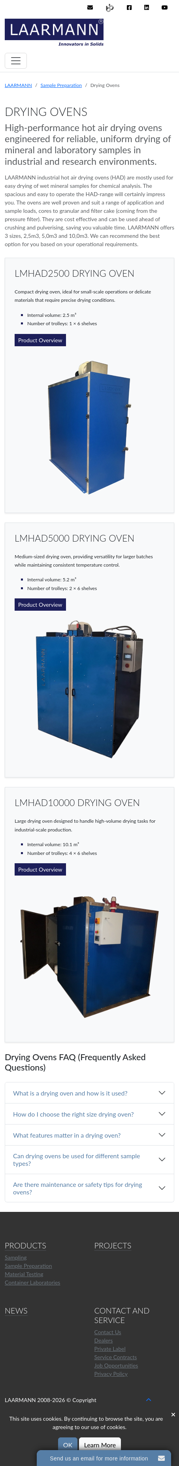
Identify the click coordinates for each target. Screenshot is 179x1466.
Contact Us (107, 1332)
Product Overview (40, 340)
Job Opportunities (116, 1365)
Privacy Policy (111, 1373)
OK (67, 1445)
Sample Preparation (61, 85)
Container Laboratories (32, 1282)
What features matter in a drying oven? (67, 1135)
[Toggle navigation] (16, 61)
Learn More (100, 1445)
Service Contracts (115, 1357)
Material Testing (24, 1274)
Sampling (16, 1257)
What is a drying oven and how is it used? (70, 1093)
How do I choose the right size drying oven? (73, 1114)
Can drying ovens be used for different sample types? (76, 1159)
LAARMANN (18, 85)
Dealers (103, 1340)
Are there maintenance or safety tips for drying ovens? (77, 1188)
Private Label (110, 1348)
